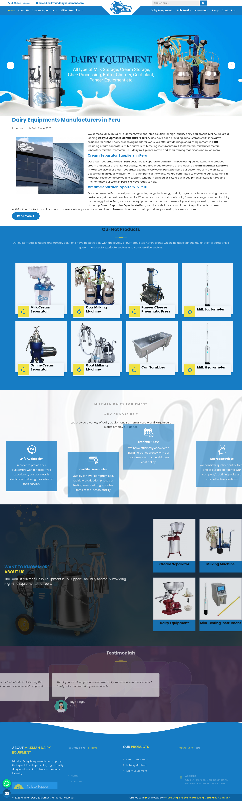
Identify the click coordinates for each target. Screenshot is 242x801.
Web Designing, (174, 797)
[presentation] (10, 65)
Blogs (215, 10)
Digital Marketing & (195, 797)
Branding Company (218, 797)
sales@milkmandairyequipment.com (60, 3)
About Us (23, 10)
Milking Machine (71, 11)
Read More (26, 216)
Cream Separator (44, 11)
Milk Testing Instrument (193, 11)
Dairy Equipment (162, 11)
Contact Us (229, 10)
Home (11, 10)
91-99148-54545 (19, 3)
